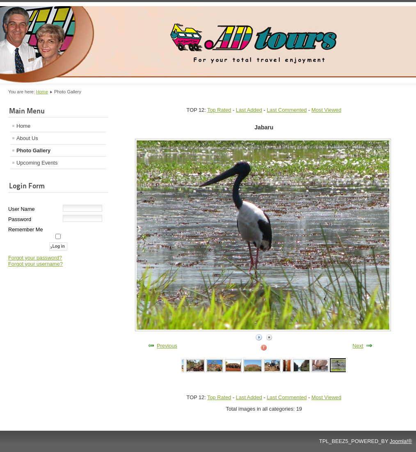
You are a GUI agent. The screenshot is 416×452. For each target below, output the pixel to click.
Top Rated (219, 110)
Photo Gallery (33, 150)
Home (42, 91)
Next (357, 346)
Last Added (249, 110)
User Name (21, 209)
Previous (167, 346)
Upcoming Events (36, 163)
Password (19, 219)
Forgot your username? (35, 264)
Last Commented (286, 110)
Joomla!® (401, 441)
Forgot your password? (35, 258)
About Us (27, 138)
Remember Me (25, 229)
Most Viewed (326, 110)
